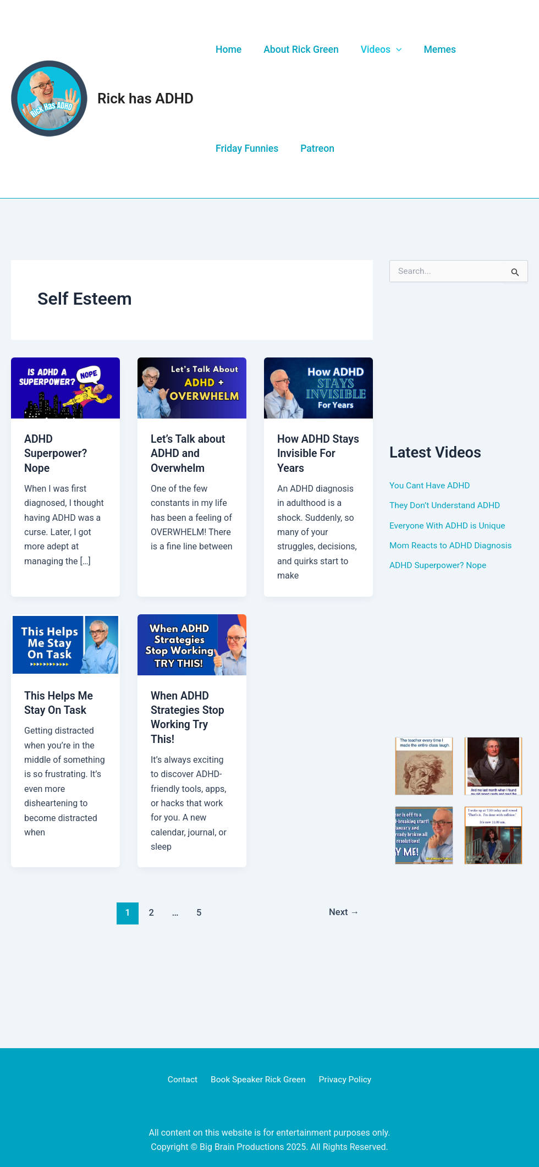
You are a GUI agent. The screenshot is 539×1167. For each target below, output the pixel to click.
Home (227, 49)
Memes (431, 49)
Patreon (313, 148)
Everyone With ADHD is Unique (449, 525)
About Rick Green (297, 49)
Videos (374, 49)
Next (343, 911)
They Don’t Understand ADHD (446, 505)
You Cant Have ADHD (430, 485)
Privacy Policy (343, 1079)
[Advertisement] (458, 362)
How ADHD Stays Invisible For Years (313, 453)
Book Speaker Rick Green (258, 1079)
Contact (184, 1079)
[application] (389, 49)
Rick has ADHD (145, 98)
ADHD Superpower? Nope (56, 453)
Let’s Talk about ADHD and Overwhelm (189, 453)
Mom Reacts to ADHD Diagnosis (452, 545)
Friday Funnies (246, 148)
